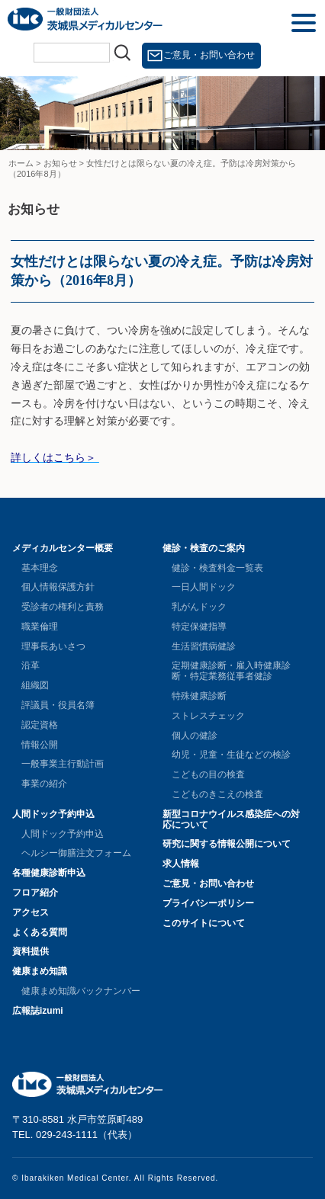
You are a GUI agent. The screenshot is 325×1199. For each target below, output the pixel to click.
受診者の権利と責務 (62, 606)
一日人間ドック (204, 587)
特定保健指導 (199, 626)
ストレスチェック (208, 715)
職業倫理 (39, 626)
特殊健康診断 (199, 696)
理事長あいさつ (53, 646)
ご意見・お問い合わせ (209, 55)
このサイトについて (203, 923)
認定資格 (39, 725)
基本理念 (39, 568)
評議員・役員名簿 (58, 705)
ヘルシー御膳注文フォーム (76, 853)
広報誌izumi (37, 1010)
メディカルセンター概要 (62, 548)
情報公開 (39, 744)
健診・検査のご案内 (203, 548)
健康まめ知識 (39, 971)
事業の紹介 (44, 783)
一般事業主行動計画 (62, 763)
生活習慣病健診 (204, 646)
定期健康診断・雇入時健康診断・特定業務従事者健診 (231, 670)
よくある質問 (39, 932)
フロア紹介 (35, 892)
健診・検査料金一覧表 (217, 568)
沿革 (30, 665)
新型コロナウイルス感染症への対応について (231, 819)
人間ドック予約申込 (53, 814)
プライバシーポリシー (208, 903)
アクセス (30, 912)
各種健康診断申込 (48, 872)
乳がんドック (199, 606)
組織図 (35, 685)
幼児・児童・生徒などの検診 (231, 754)
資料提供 (30, 951)
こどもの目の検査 (208, 774)
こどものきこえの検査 (217, 794)
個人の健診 (194, 735)
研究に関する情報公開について (226, 843)
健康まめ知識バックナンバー (80, 991)
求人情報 (180, 863)
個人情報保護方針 (58, 587)
